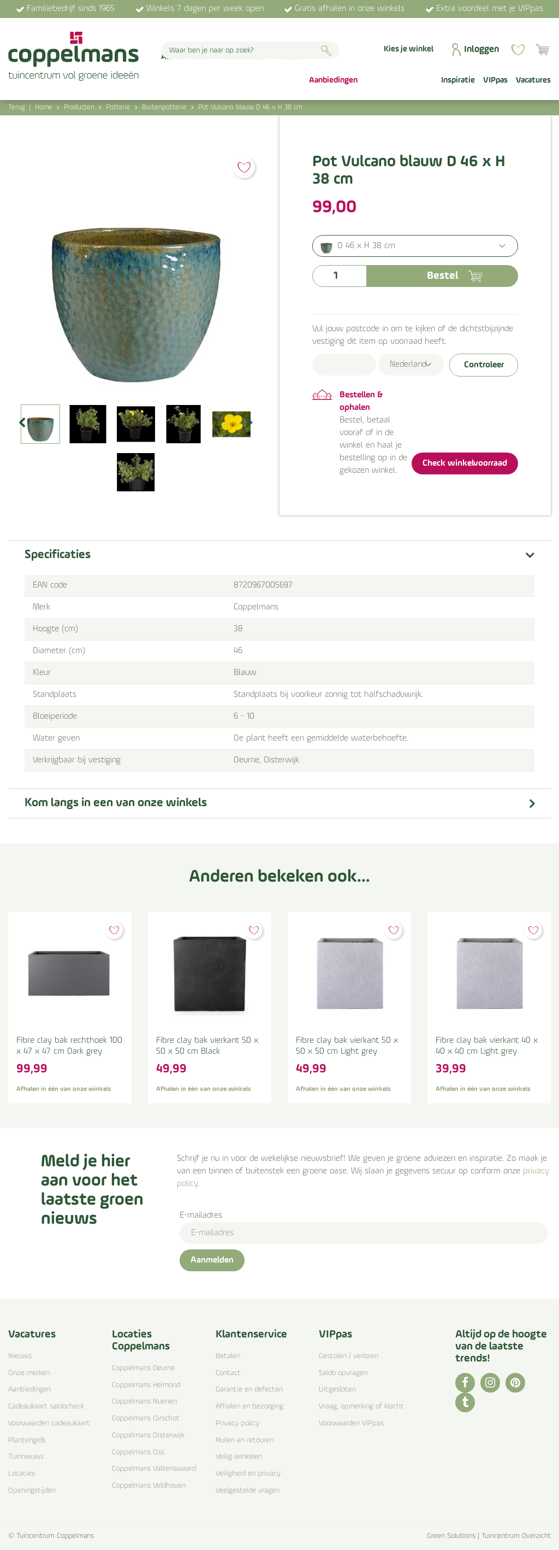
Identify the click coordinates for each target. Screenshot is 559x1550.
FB (465, 1383)
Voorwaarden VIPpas (351, 1423)
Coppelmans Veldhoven (149, 1486)
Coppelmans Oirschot (146, 1418)
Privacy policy (237, 1423)
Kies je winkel (408, 49)
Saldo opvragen (343, 1373)
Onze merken (29, 1373)
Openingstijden (32, 1491)
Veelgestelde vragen (248, 1491)
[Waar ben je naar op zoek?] (250, 50)
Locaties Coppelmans (141, 1340)
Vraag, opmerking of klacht (361, 1406)
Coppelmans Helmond (146, 1385)
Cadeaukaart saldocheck (46, 1406)
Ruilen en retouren (244, 1440)
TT (465, 1402)
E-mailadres (201, 1215)
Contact (228, 1373)
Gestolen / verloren (348, 1356)
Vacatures (32, 1334)
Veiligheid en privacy (248, 1474)
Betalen (228, 1356)
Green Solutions (451, 1536)
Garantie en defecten (249, 1389)
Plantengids (26, 1440)
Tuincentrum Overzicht (516, 1536)
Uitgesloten (337, 1389)
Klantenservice (251, 1334)
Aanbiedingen (29, 1389)
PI (515, 1383)
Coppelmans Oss (138, 1452)
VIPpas (335, 1334)
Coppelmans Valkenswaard (154, 1469)
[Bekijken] (542, 50)
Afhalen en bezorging (249, 1406)
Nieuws (20, 1356)
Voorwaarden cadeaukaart (49, 1423)
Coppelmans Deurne (143, 1368)
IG (490, 1383)
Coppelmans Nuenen (144, 1402)
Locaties (21, 1474)
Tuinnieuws (26, 1457)
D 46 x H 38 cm (366, 246)
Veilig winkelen (239, 1457)
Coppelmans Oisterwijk (148, 1435)
